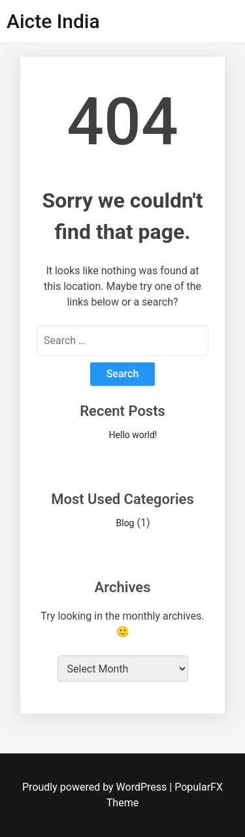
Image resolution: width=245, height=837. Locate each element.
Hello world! (133, 435)
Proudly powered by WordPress (95, 787)
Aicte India (53, 21)
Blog (125, 523)
